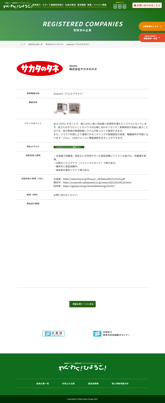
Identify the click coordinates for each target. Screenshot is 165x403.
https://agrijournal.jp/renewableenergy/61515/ (89, 186)
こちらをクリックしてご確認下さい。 (68, 147)
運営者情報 (93, 383)
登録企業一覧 (42, 383)
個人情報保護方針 (120, 383)
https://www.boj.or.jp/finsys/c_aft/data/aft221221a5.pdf (94, 179)
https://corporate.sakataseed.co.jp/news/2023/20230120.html (97, 182)
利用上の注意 (68, 383)
